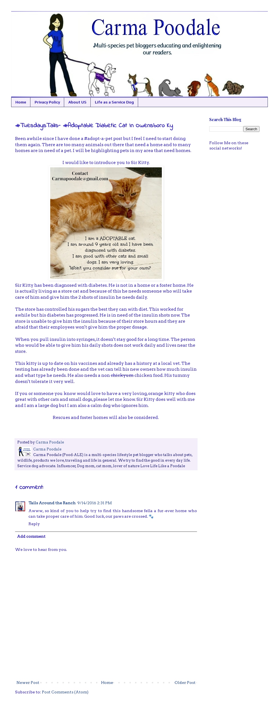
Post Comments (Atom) (65, 692)
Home (20, 102)
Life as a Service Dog (114, 102)
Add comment (31, 536)
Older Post (185, 682)
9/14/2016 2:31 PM (94, 503)
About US (77, 102)
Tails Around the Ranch (52, 503)
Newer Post (27, 682)
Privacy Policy (47, 102)
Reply (34, 524)
